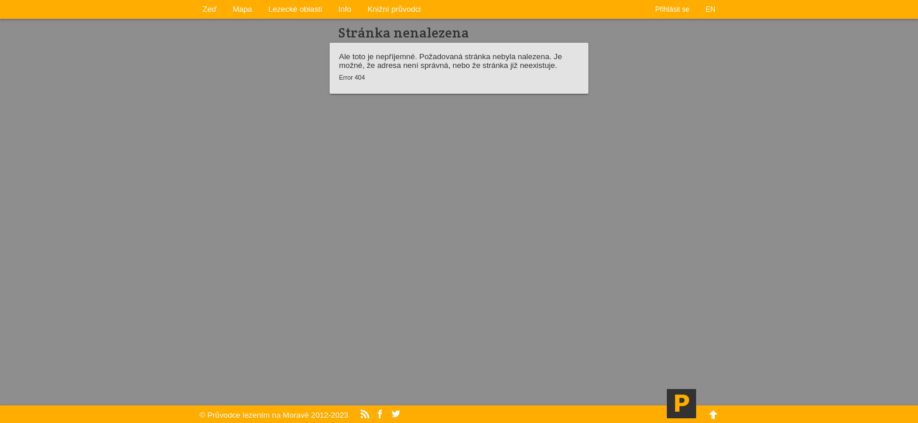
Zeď (210, 9)
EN (710, 9)
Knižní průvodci (394, 9)
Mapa (242, 9)
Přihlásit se (672, 9)
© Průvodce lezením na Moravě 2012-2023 (274, 415)
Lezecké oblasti (295, 9)
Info (344, 9)
